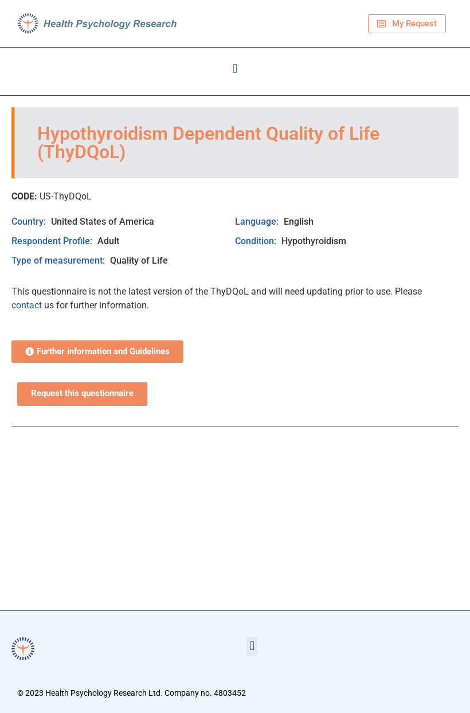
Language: (258, 221)
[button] (234, 68)
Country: (29, 221)
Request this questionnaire (82, 393)
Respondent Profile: (53, 241)
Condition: (257, 241)
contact (26, 305)
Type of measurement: (59, 260)
